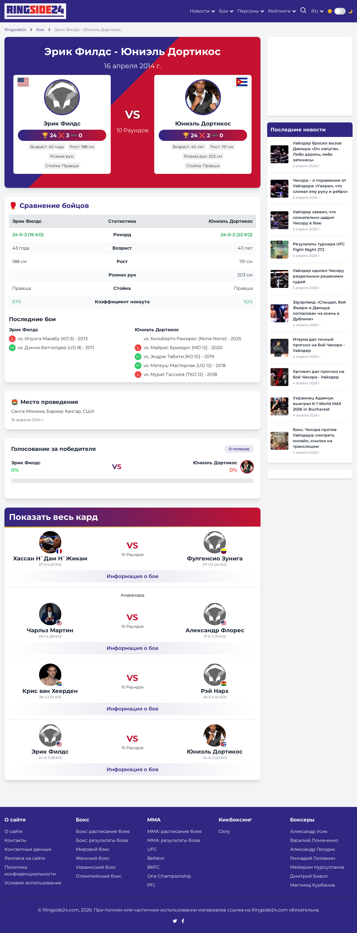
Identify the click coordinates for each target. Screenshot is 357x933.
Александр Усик (308, 830)
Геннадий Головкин (312, 857)
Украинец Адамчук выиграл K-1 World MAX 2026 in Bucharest (317, 404)
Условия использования (32, 882)
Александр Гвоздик (312, 848)
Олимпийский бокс (99, 875)
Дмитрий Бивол (309, 875)
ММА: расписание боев (174, 830)
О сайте (13, 830)
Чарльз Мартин (50, 629)
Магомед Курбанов (312, 884)
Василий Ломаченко (314, 839)
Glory (224, 830)
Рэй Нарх (215, 690)
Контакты (15, 839)
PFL (151, 884)
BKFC (153, 866)
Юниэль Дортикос (212, 123)
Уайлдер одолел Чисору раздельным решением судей (318, 276)
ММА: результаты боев (173, 839)
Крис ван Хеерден (50, 690)
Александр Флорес (214, 629)
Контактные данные (27, 848)
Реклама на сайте (24, 857)
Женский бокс (92, 857)
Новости (200, 11)
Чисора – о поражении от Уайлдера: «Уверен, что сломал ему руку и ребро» (320, 186)
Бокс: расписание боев (103, 830)
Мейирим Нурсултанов (317, 866)
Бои (223, 11)
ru (314, 11)
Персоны (248, 11)
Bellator (156, 857)
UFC (152, 848)
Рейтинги (279, 11)
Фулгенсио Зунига (215, 558)
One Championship (169, 875)
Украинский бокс (96, 866)
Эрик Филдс (53, 123)
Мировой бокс (93, 848)
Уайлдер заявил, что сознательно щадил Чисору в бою (314, 217)
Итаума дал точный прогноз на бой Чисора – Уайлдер (319, 345)
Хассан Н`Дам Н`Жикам (50, 558)
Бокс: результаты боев (102, 839)
